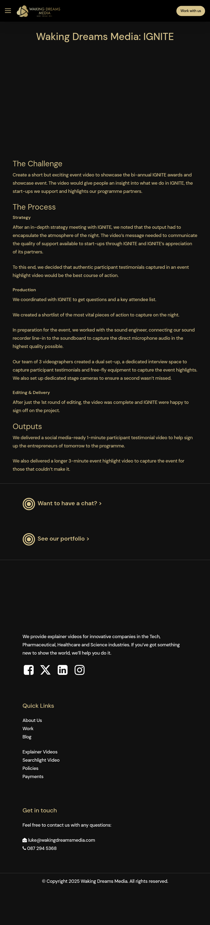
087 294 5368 (42, 848)
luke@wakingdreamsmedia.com (61, 840)
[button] (8, 11)
